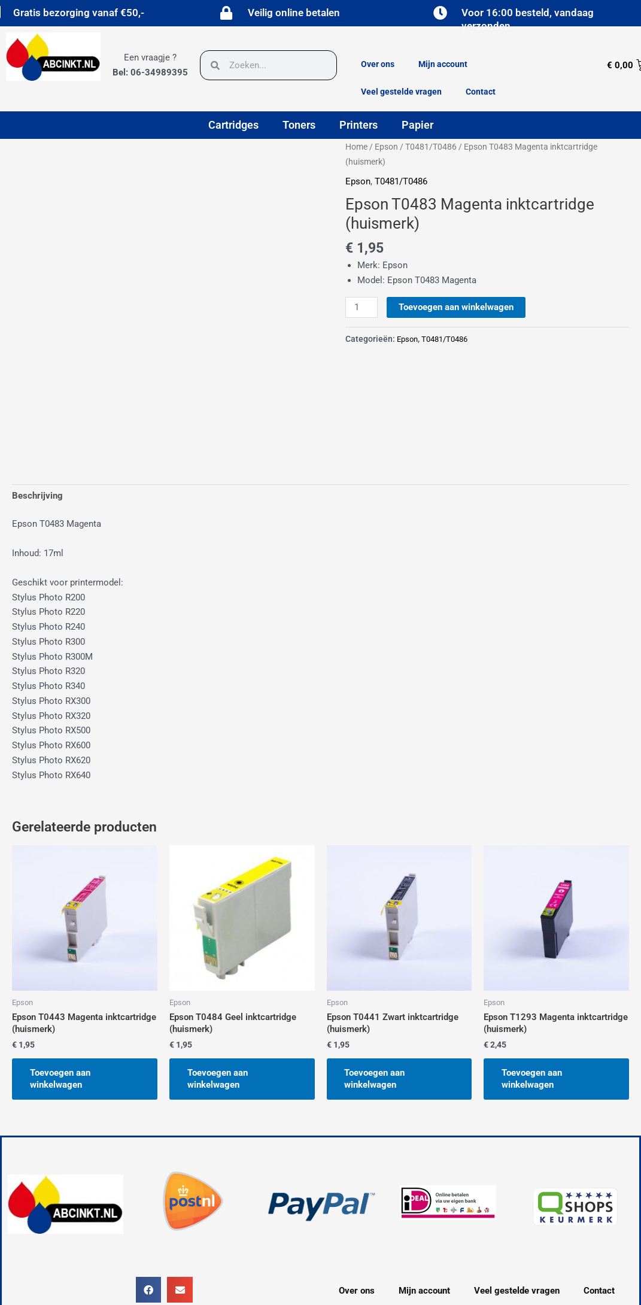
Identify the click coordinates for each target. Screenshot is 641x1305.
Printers (358, 125)
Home (356, 146)
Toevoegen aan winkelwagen (456, 307)
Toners (298, 125)
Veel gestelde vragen (401, 91)
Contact (481, 91)
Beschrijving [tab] (37, 495)
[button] (149, 1290)
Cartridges (233, 125)
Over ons (377, 64)
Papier (417, 125)
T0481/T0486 (431, 146)
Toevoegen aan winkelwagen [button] (60, 1078)
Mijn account (442, 64)
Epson (386, 146)
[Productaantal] (361, 307)
